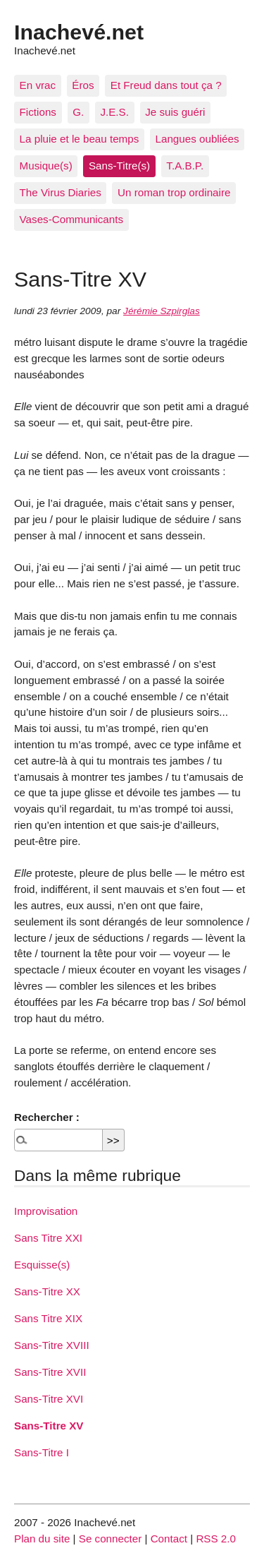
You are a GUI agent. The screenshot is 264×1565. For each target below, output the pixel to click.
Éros (83, 85)
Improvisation (45, 1211)
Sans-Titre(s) (119, 166)
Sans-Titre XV (48, 1426)
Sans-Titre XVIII (51, 1345)
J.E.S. (114, 112)
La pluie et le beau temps (79, 139)
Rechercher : (47, 1117)
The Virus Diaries (60, 192)
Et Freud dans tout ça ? (166, 85)
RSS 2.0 (216, 1539)
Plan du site (42, 1539)
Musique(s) (46, 166)
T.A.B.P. (184, 166)
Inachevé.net (79, 32)
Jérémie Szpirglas (161, 311)
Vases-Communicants (71, 219)
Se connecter (110, 1539)
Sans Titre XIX (48, 1318)
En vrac (38, 85)
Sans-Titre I (41, 1452)
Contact (169, 1539)
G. (78, 112)
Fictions (38, 112)
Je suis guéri (175, 112)
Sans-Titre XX (47, 1291)
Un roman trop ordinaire (174, 192)
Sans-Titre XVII (50, 1372)
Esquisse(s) (42, 1265)
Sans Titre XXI (48, 1238)
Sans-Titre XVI (48, 1399)
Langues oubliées (197, 139)
